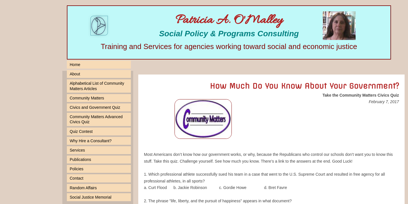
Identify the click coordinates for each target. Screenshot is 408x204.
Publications (80, 159)
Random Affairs (83, 188)
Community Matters (87, 98)
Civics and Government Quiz (95, 107)
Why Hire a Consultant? (91, 141)
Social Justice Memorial (90, 197)
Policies (76, 169)
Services (77, 150)
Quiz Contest (81, 131)
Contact (76, 178)
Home (75, 64)
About (75, 74)
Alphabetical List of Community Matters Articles (97, 86)
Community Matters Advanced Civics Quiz (96, 119)
